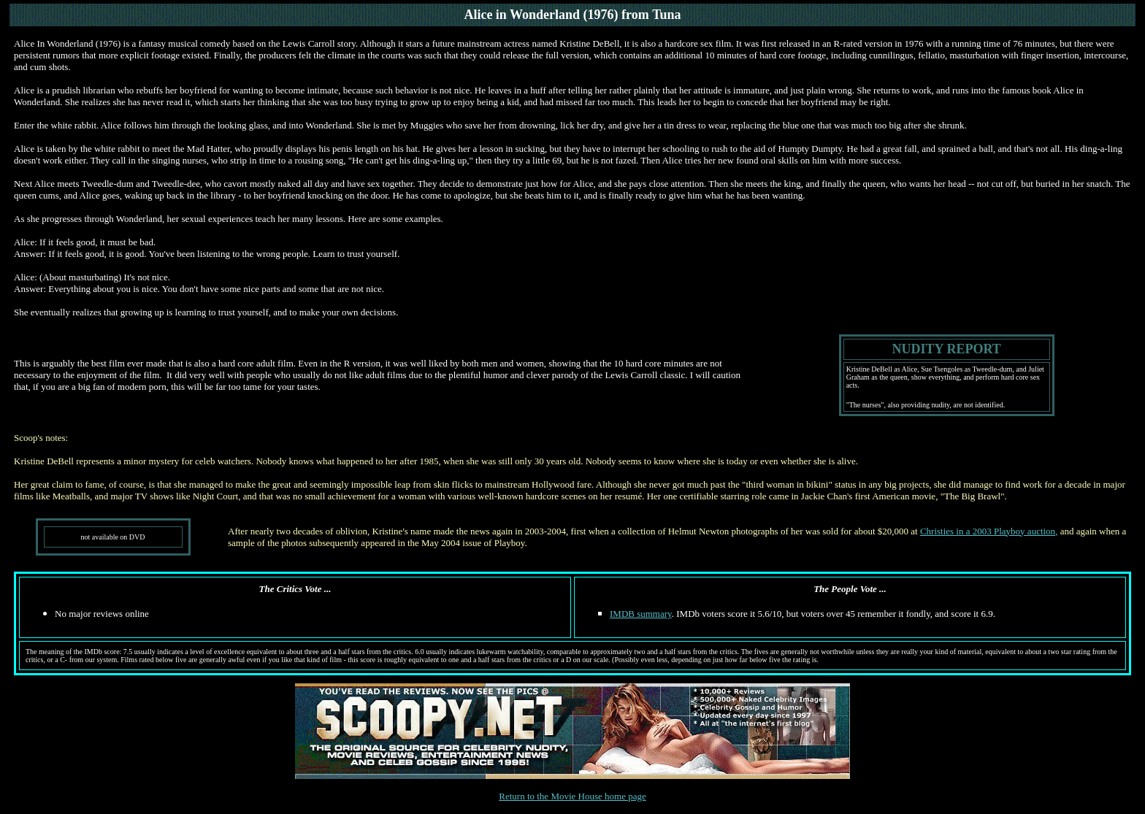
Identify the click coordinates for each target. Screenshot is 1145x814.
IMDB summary (641, 613)
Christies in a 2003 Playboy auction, (988, 531)
